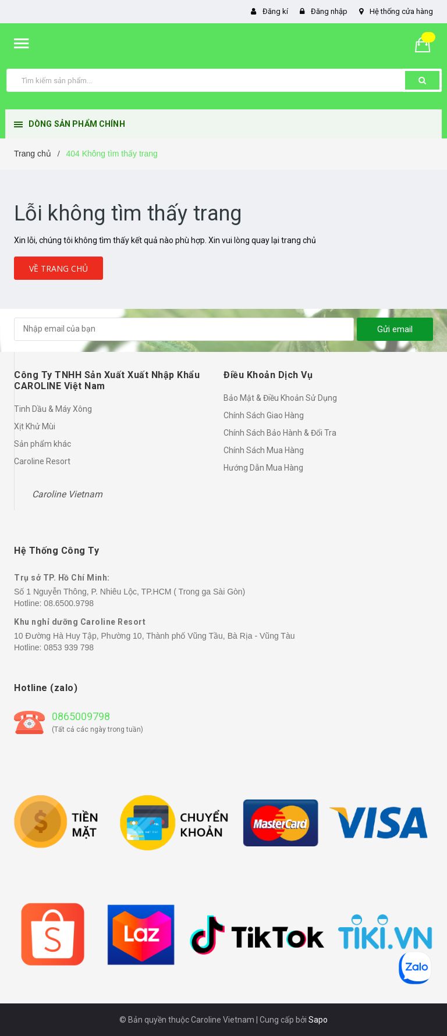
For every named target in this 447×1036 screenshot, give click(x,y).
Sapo (318, 1019)
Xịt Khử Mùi (34, 426)
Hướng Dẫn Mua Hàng (263, 467)
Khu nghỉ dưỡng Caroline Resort (80, 621)
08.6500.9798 (69, 603)
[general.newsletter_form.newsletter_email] (184, 329)
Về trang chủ (58, 268)
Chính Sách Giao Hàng (264, 415)
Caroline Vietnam (67, 494)
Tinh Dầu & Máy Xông (53, 409)
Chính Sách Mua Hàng (264, 450)
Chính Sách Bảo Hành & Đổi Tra (280, 432)
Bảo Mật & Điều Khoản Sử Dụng (280, 398)
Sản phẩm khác (42, 443)
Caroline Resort (42, 461)
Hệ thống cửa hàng (401, 11)
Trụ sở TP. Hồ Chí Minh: (62, 577)
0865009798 (81, 716)
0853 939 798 (69, 647)
